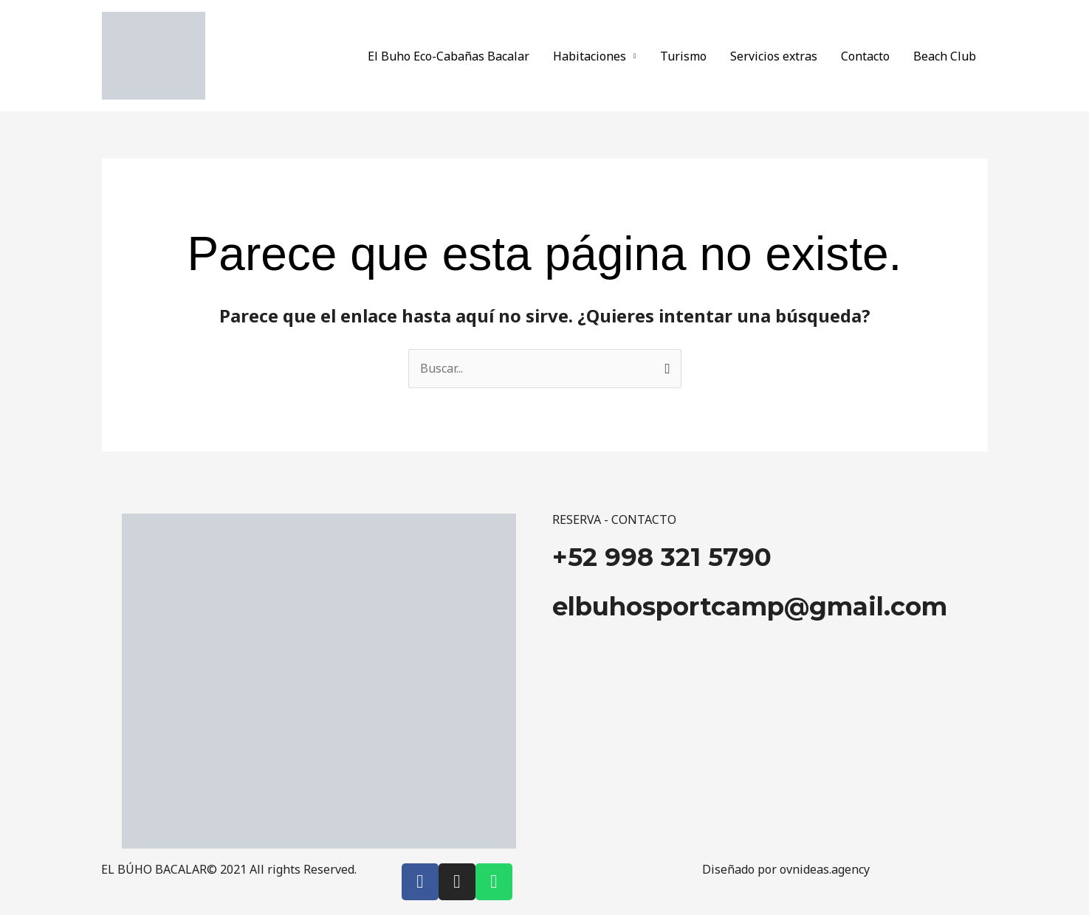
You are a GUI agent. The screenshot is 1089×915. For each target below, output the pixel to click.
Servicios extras (773, 56)
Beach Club (944, 56)
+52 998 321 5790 (662, 557)
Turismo (683, 56)
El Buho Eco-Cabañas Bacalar (448, 56)
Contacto (865, 56)
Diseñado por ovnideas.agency (786, 869)
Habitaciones (589, 56)
